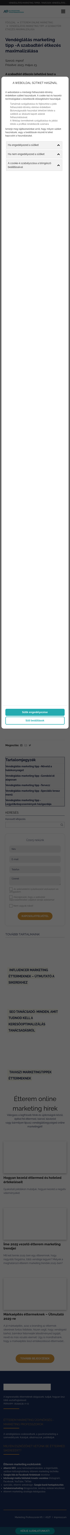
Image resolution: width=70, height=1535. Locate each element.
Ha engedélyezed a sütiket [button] (34, 144)
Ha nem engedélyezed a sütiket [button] (34, 153)
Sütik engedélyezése (35, 711)
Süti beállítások (35, 720)
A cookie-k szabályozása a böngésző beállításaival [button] (34, 164)
